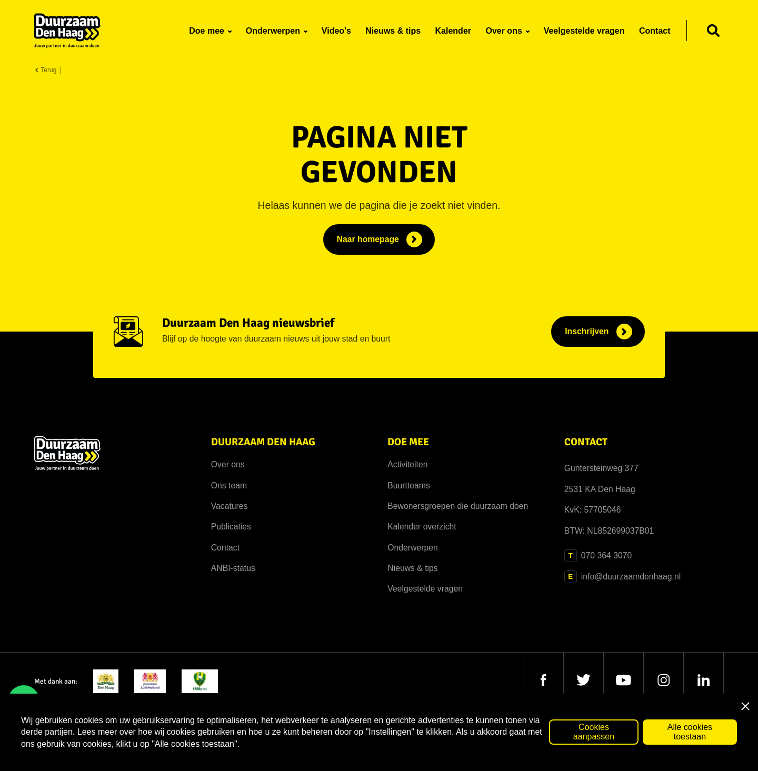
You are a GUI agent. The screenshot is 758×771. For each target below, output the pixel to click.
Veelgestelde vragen (425, 588)
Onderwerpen (412, 547)
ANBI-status (233, 568)
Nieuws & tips (412, 568)
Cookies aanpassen (593, 732)
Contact (225, 547)
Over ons (228, 464)
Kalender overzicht (421, 526)
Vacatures (229, 506)
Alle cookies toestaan (689, 732)
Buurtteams (408, 485)
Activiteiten (407, 464)
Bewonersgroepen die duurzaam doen (457, 506)
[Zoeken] (713, 30)
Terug (45, 70)
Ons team (229, 485)
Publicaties (231, 526)
